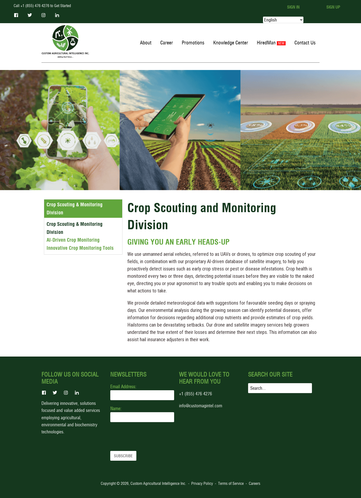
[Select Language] (283, 20)
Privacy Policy (202, 483)
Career (166, 43)
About (145, 43)
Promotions (193, 43)
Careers (254, 483)
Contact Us (305, 43)
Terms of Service (231, 483)
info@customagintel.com (200, 405)
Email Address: (123, 386)
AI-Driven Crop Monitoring (73, 240)
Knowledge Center (230, 43)
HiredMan (266, 43)
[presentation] (147, 436)
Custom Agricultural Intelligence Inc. (158, 483)
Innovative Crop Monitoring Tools (80, 248)
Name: (115, 408)
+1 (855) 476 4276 (195, 394)
